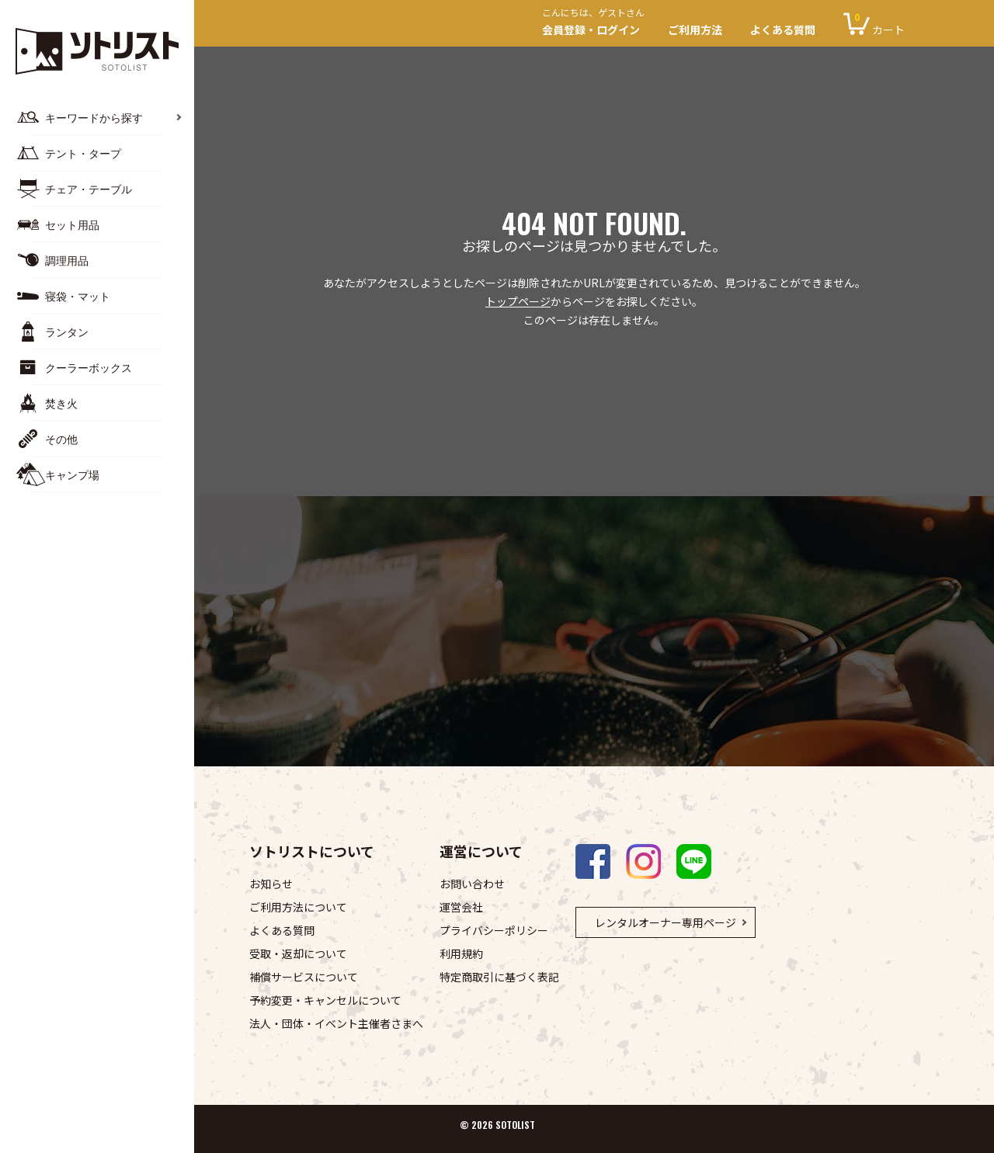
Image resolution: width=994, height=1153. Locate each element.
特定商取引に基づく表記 (499, 977)
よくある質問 (782, 29)
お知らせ (271, 883)
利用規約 (461, 953)
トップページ (518, 301)
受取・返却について (298, 953)
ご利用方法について (298, 907)
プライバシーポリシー (494, 930)
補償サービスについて (303, 977)
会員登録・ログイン (598, 23)
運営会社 (461, 907)
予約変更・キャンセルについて (325, 1000)
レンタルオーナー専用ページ (665, 922)
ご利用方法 (695, 29)
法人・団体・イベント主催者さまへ (336, 1023)
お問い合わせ (472, 883)
